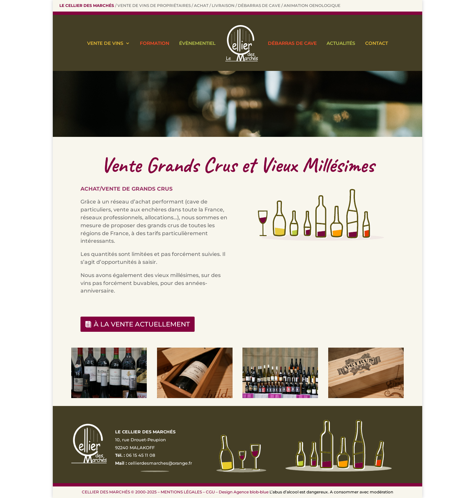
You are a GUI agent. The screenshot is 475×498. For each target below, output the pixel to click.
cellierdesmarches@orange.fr (160, 463)
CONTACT (376, 43)
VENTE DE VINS (105, 43)
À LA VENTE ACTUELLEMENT (142, 324)
